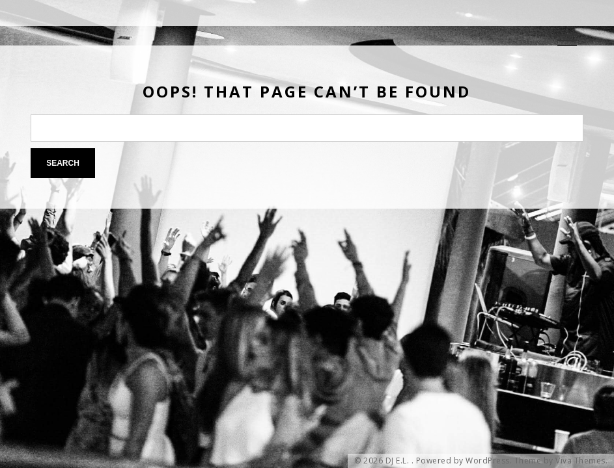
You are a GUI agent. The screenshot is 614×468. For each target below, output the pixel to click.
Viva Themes (580, 461)
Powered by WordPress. (464, 461)
